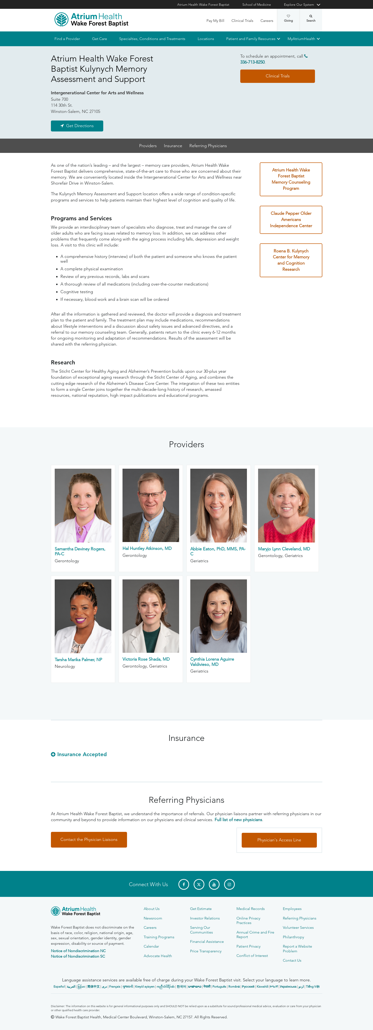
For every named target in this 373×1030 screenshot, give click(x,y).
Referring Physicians (208, 145)
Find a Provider (67, 38)
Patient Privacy (248, 946)
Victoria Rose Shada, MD (146, 659)
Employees (292, 908)
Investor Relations (205, 918)
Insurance (173, 145)
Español (59, 986)
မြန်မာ (81, 986)
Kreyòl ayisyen (144, 986)
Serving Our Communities (201, 929)
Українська (288, 986)
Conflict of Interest (252, 955)
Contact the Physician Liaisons (89, 839)
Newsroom (153, 918)
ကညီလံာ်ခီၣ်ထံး (166, 986)
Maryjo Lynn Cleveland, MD (284, 549)
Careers (266, 20)
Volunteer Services (298, 927)
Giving (288, 18)
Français (114, 986)
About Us (152, 908)
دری (104, 986)
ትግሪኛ (274, 986)
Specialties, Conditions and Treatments (152, 38)
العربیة (71, 986)
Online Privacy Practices (248, 920)
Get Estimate (201, 908)
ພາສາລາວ (194, 986)
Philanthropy (293, 937)
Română (234, 986)
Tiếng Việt (312, 986)
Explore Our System (299, 4)
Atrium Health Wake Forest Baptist (203, 4)
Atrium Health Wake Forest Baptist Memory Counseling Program (291, 179)
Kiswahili (262, 986)
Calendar (151, 946)
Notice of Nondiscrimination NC (78, 951)
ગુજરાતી (128, 986)
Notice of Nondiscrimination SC (78, 956)
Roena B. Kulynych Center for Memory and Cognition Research (291, 260)
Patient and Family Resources (250, 38)
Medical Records (250, 908)
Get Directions (80, 125)
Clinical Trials (242, 20)
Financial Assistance (207, 941)
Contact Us (292, 960)
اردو (301, 986)
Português (219, 986)
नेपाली (206, 986)
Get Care (99, 38)
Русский (248, 986)
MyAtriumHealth (301, 38)
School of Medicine (256, 4)
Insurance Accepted (82, 754)
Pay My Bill (215, 20)
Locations (205, 38)
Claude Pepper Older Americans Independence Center (291, 219)
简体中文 (93, 986)
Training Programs (159, 937)
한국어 (181, 986)
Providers (148, 145)
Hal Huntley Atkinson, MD (147, 548)
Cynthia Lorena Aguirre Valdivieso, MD (212, 662)
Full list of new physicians (238, 820)
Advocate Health (158, 956)
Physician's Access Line (279, 840)
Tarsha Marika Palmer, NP (78, 659)
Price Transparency (205, 951)
